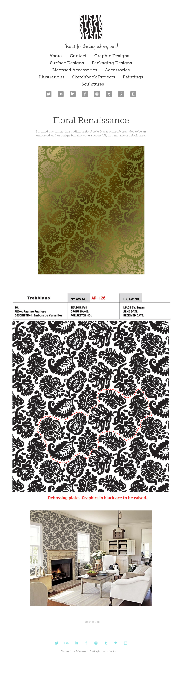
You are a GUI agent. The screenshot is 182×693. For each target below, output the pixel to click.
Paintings (133, 77)
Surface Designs (67, 62)
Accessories (117, 70)
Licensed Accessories (74, 70)
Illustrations (51, 77)
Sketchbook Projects (93, 77)
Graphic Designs (111, 55)
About (55, 55)
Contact (78, 55)
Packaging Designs (112, 62)
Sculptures (93, 84)
